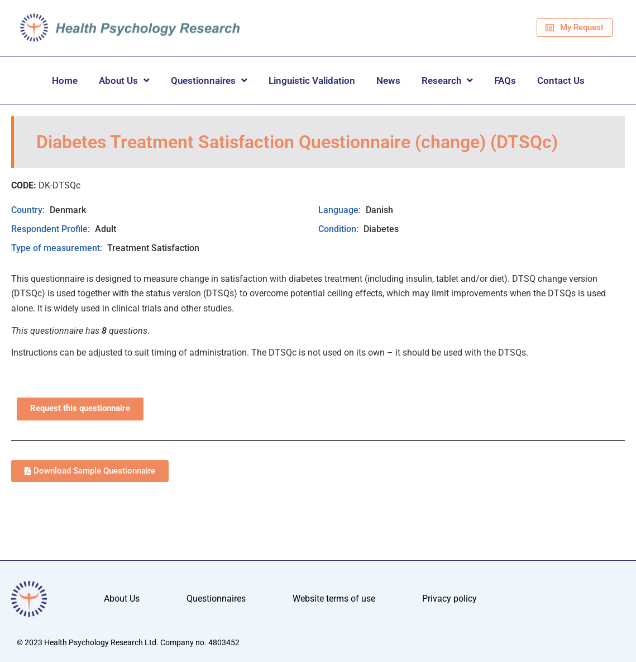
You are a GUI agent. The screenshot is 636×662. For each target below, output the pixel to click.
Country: (29, 210)
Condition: (339, 229)
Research (447, 80)
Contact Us (561, 80)
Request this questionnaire (80, 408)
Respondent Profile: (51, 229)
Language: (340, 210)
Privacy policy (449, 598)
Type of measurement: (57, 248)
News (388, 80)
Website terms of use (334, 598)
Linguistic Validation (312, 80)
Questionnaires (209, 80)
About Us (124, 80)
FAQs (505, 80)
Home (65, 80)
